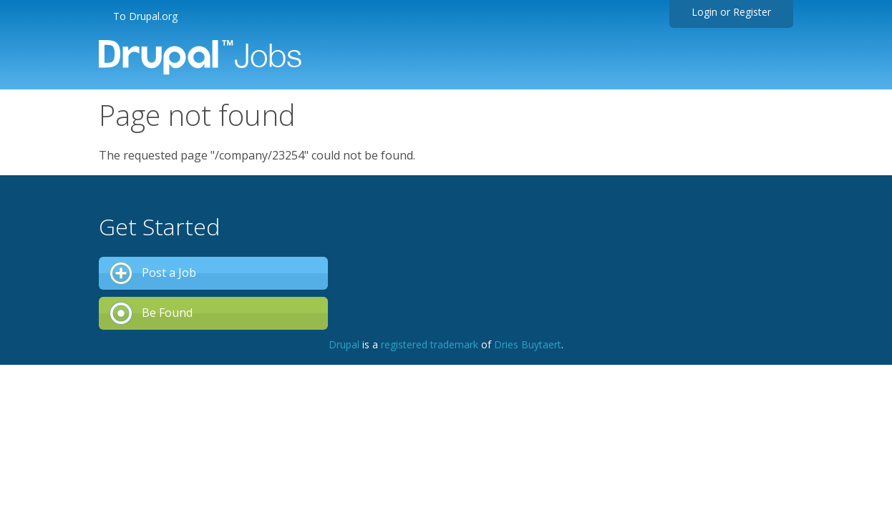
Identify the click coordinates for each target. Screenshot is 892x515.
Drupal (344, 344)
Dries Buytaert (527, 344)
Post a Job (169, 272)
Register (752, 12)
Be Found (167, 312)
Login (704, 12)
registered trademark (429, 344)
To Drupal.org (145, 16)
